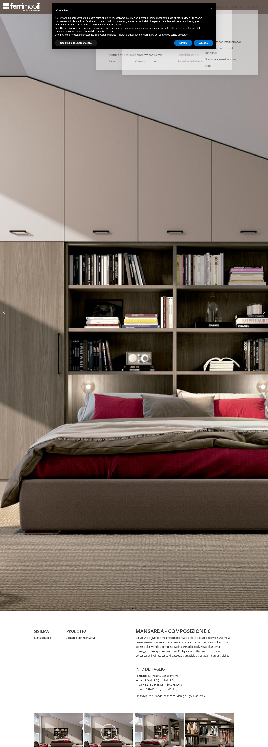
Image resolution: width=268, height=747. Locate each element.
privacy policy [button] (181, 18)
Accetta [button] (203, 43)
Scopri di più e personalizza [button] (76, 43)
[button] (4, 312)
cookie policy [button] (114, 24)
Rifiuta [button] (183, 43)
